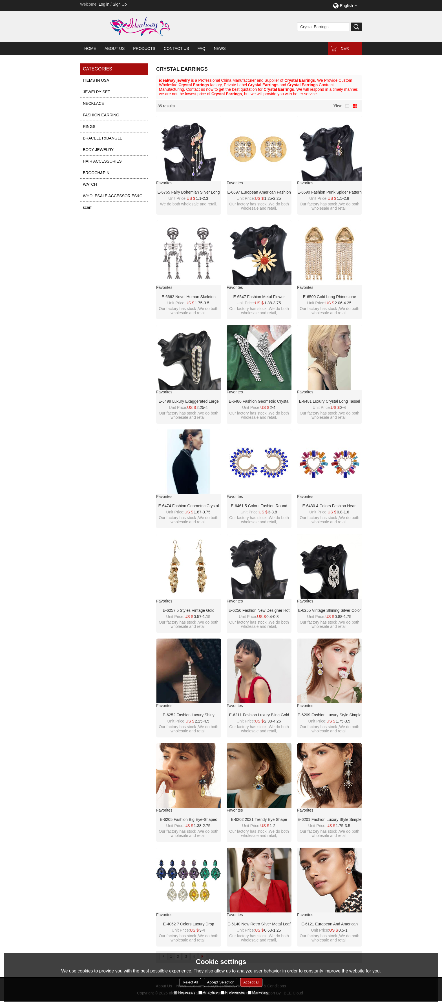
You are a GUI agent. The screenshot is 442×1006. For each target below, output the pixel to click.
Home (90, 48)
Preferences (233, 992)
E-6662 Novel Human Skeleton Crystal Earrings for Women (189, 297)
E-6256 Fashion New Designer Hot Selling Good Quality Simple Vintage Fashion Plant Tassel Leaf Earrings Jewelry (259, 610)
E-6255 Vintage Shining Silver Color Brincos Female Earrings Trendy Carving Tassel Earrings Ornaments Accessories (329, 610)
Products (144, 48)
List (347, 106)
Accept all (251, 982)
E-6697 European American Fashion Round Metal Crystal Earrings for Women (259, 192)
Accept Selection (220, 982)
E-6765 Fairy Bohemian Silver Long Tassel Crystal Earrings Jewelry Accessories (188, 192)
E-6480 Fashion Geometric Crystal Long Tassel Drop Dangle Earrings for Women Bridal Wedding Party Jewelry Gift (259, 401)
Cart (345, 48)
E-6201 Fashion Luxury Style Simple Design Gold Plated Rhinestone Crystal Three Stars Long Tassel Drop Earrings (329, 819)
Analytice (208, 992)
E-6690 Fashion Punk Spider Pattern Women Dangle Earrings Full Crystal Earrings (329, 192)
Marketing (258, 992)
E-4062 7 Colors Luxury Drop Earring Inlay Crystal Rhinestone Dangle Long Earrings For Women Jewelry (188, 924)
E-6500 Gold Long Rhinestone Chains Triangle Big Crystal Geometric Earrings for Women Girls (329, 297)
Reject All (190, 982)
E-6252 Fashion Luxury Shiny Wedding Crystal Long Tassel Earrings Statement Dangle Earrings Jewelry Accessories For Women (188, 715)
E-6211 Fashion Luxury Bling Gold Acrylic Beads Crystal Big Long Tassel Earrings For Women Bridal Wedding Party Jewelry (259, 715)
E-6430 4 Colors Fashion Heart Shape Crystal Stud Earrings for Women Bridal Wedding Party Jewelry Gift (329, 506)
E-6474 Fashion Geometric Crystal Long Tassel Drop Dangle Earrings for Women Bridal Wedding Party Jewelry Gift (188, 506)
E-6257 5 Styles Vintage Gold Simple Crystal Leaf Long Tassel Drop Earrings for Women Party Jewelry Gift (188, 610)
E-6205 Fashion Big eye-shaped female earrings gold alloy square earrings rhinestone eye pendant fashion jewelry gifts (189, 819)
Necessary (184, 992)
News (220, 48)
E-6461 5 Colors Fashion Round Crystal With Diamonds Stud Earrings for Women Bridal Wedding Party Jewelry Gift (259, 506)
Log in (104, 4)
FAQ (201, 48)
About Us (115, 48)
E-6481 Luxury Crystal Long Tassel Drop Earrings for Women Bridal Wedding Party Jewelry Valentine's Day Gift (329, 401)
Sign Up (120, 4)
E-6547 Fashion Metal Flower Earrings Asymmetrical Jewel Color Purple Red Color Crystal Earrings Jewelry (259, 297)
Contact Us (176, 48)
